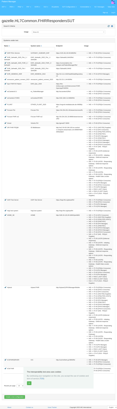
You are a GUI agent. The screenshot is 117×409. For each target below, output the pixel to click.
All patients (55, 7)
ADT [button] (4, 7)
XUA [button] (46, 7)
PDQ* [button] (20, 7)
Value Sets (111, 7)
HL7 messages (99, 7)
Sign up (105, 12)
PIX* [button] (29, 7)
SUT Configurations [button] (69, 7)
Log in (113, 12)
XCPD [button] (37, 7)
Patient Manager (9, 1)
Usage (26, 32)
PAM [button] (12, 7)
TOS (42, 379)
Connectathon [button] (85, 7)
